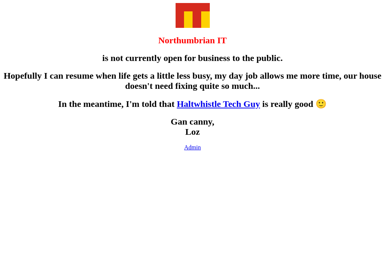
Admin (192, 147)
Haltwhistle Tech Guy (218, 104)
